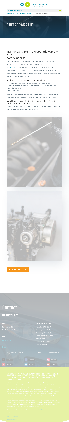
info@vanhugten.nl (9, 343)
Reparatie (29, 13)
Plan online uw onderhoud (48, 355)
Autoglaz (13, 67)
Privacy (4, 349)
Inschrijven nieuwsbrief (13, 355)
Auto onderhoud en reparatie (18, 13)
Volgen (9, 362)
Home (8, 13)
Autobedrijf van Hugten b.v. (40, 412)
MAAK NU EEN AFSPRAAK (17, 269)
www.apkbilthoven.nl (12, 418)
